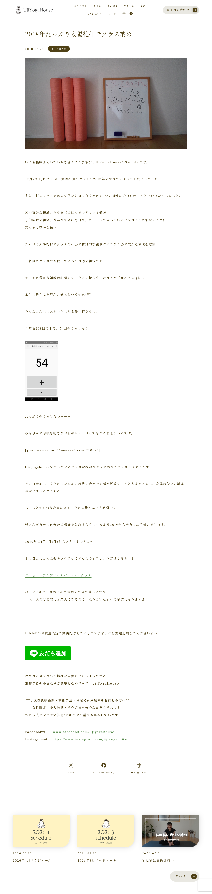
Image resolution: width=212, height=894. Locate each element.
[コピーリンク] (139, 768)
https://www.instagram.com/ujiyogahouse (90, 739)
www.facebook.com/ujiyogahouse (83, 731)
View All (186, 876)
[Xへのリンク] (71, 768)
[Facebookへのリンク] (104, 768)
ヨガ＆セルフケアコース (44, 575)
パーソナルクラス (77, 575)
